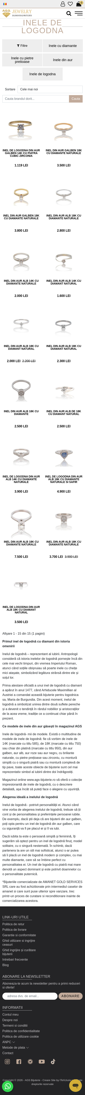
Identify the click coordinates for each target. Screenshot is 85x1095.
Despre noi (10, 1020)
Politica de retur (13, 924)
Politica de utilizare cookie (20, 1036)
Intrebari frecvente (15, 959)
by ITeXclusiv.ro (65, 1080)
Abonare (70, 996)
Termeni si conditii (14, 1025)
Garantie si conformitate (19, 935)
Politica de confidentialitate (21, 1031)
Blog (5, 965)
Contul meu (10, 1014)
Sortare (10, 89)
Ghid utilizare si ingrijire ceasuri (18, 942)
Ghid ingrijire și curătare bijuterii (19, 952)
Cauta (76, 98)
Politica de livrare (14, 929)
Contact (7, 1053)
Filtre (22, 45)
